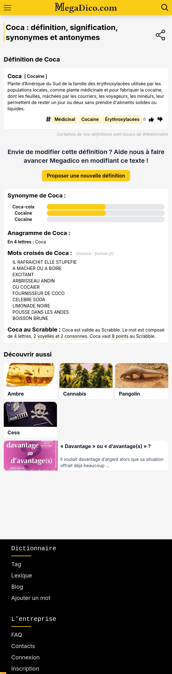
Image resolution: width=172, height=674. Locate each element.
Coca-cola (23, 206)
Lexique (21, 575)
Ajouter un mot (30, 598)
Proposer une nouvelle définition (86, 175)
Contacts (23, 646)
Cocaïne (23, 213)
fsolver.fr (103, 253)
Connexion (25, 657)
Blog (17, 586)
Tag (16, 564)
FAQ (16, 635)
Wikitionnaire (155, 134)
